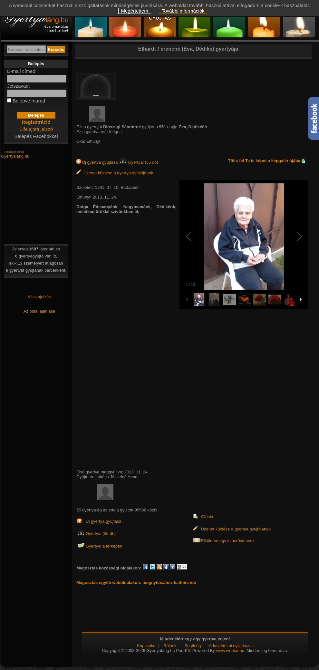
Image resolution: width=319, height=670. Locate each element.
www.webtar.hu (230, 650)
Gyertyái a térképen (104, 546)
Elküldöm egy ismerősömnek (228, 540)
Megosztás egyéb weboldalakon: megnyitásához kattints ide (136, 582)
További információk (183, 11)
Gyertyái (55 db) (138, 162)
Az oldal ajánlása (39, 311)
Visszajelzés (39, 296)
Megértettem (134, 11)
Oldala (207, 516)
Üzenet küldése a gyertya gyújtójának (114, 172)
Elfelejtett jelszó (36, 129)
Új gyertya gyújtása (97, 162)
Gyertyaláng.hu (15, 156)
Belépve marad (29, 100)
